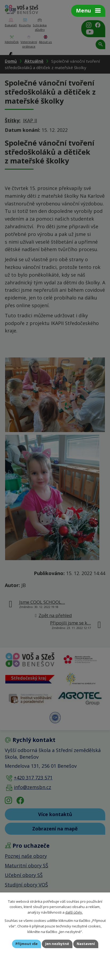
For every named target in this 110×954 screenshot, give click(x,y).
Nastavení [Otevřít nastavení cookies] (86, 943)
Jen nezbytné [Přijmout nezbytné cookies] (57, 943)
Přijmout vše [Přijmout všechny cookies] (26, 943)
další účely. (74, 912)
